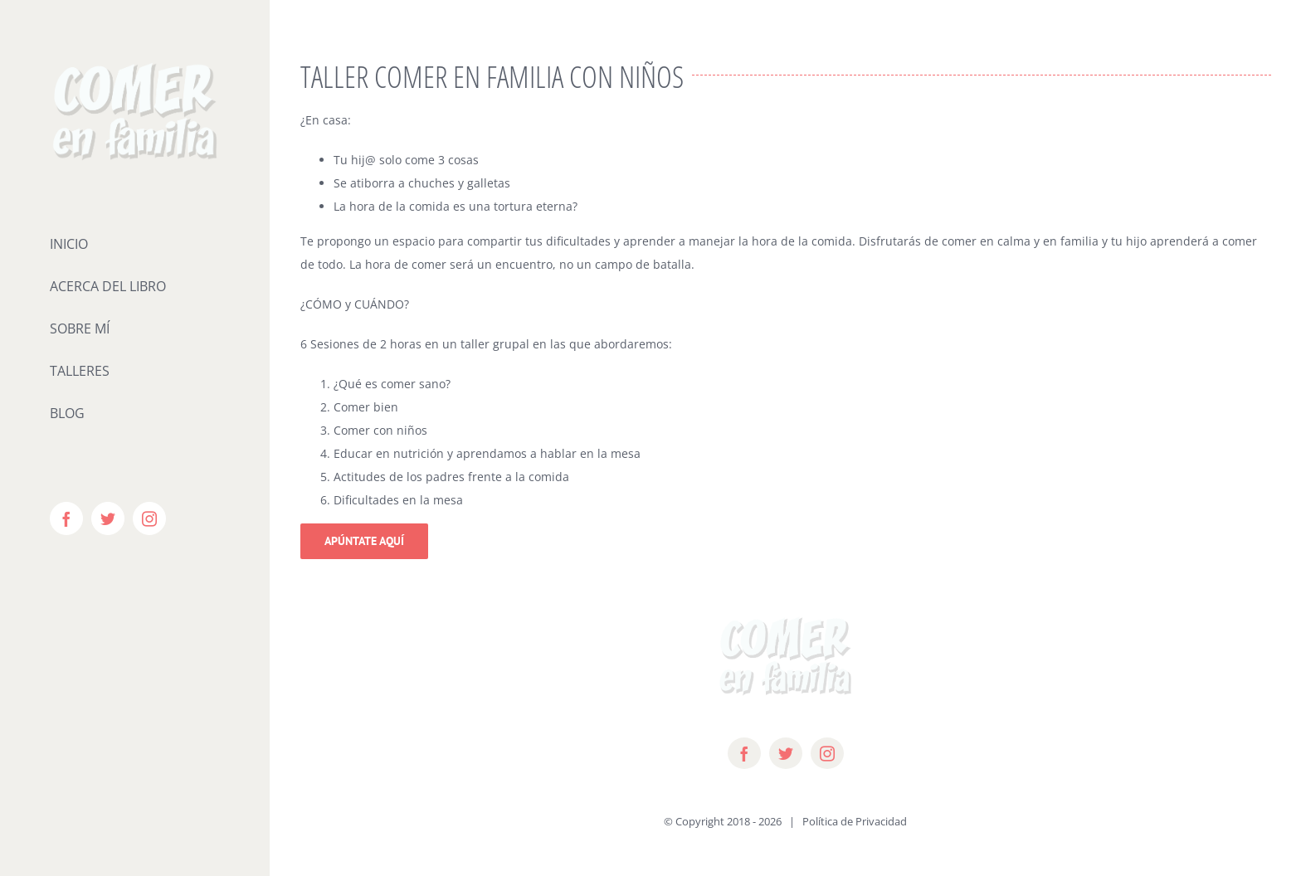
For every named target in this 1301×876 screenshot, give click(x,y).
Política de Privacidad (854, 821)
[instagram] (827, 753)
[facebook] (744, 753)
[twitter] (785, 753)
